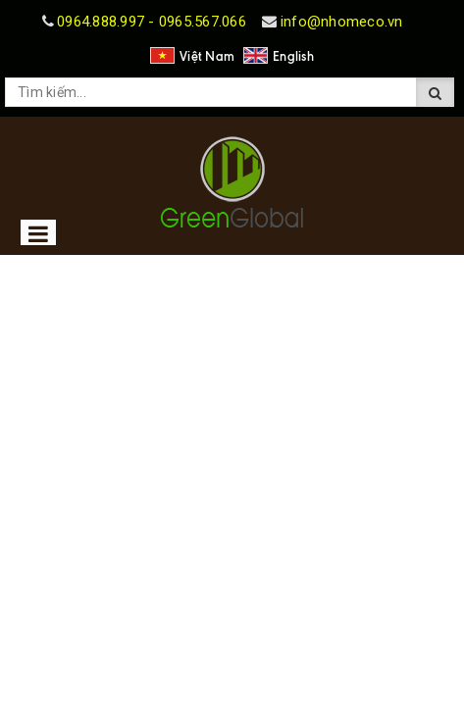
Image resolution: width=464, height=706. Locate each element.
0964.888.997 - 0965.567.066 (151, 21)
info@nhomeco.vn (342, 21)
